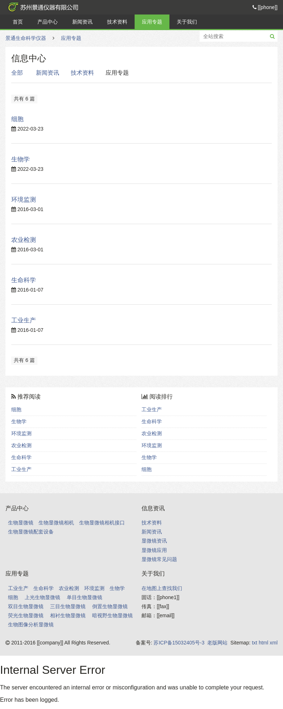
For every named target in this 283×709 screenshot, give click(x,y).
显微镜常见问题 (159, 559)
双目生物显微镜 (26, 606)
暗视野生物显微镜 (112, 615)
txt (254, 643)
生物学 (20, 159)
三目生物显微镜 (68, 606)
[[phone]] (265, 7)
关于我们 (187, 22)
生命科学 (23, 280)
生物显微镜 (20, 522)
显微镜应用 (154, 550)
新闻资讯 (82, 22)
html (263, 643)
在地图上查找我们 (162, 588)
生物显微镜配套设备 (31, 532)
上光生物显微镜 (42, 597)
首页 (18, 22)
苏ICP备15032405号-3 (178, 643)
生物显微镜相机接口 (102, 522)
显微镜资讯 (154, 541)
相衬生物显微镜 (68, 615)
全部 (17, 73)
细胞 (17, 119)
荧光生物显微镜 (26, 615)
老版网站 (217, 643)
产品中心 (47, 22)
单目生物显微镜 (84, 597)
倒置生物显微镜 (110, 606)
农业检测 (23, 239)
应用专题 (152, 22)
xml (274, 643)
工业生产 (23, 320)
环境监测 (23, 199)
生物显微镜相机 (56, 522)
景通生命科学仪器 (41, 7)
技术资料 (117, 22)
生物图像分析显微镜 (31, 624)
